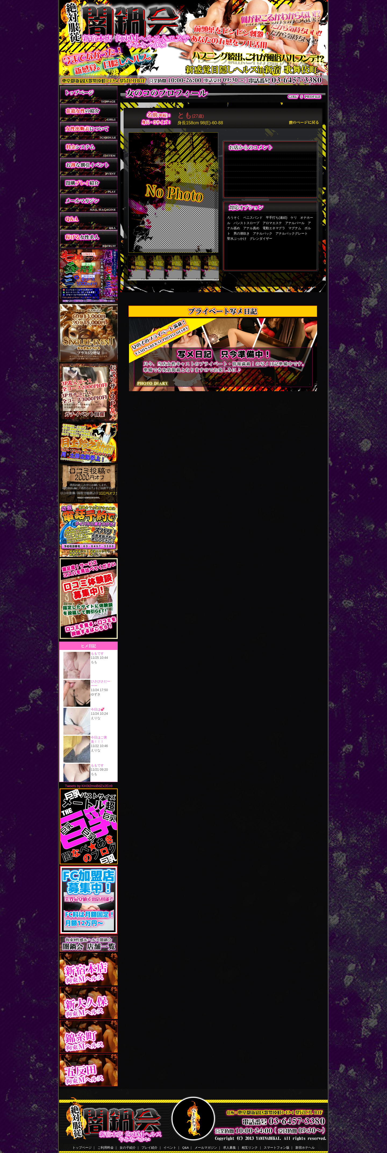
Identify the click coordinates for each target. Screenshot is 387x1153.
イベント (169, 1147)
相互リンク (250, 1147)
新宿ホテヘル (305, 1147)
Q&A (185, 1147)
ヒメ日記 (88, 712)
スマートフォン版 (276, 1147)
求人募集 (229, 1147)
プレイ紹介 (149, 1147)
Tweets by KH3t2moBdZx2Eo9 (88, 786)
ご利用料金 (106, 1147)
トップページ (82, 1147)
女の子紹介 (128, 1147)
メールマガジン (206, 1147)
